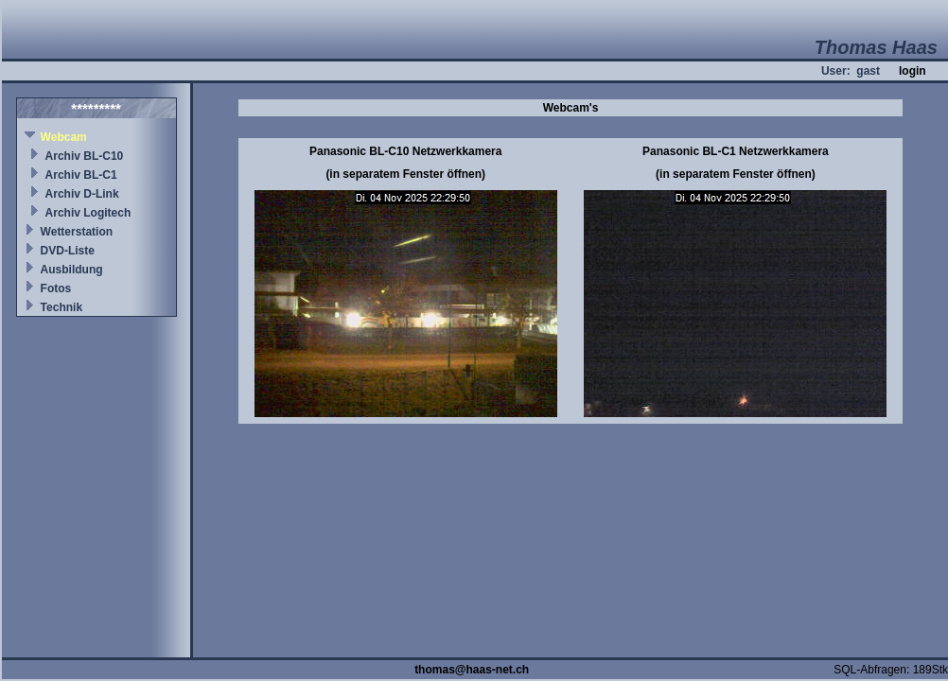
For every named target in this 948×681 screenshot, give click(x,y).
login (912, 71)
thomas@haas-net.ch (471, 669)
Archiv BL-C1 (81, 175)
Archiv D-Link (82, 194)
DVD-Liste (68, 250)
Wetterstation (77, 231)
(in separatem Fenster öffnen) (405, 174)
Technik (61, 307)
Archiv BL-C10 (84, 156)
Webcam (64, 137)
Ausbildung (72, 269)
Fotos (56, 288)
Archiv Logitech (88, 212)
